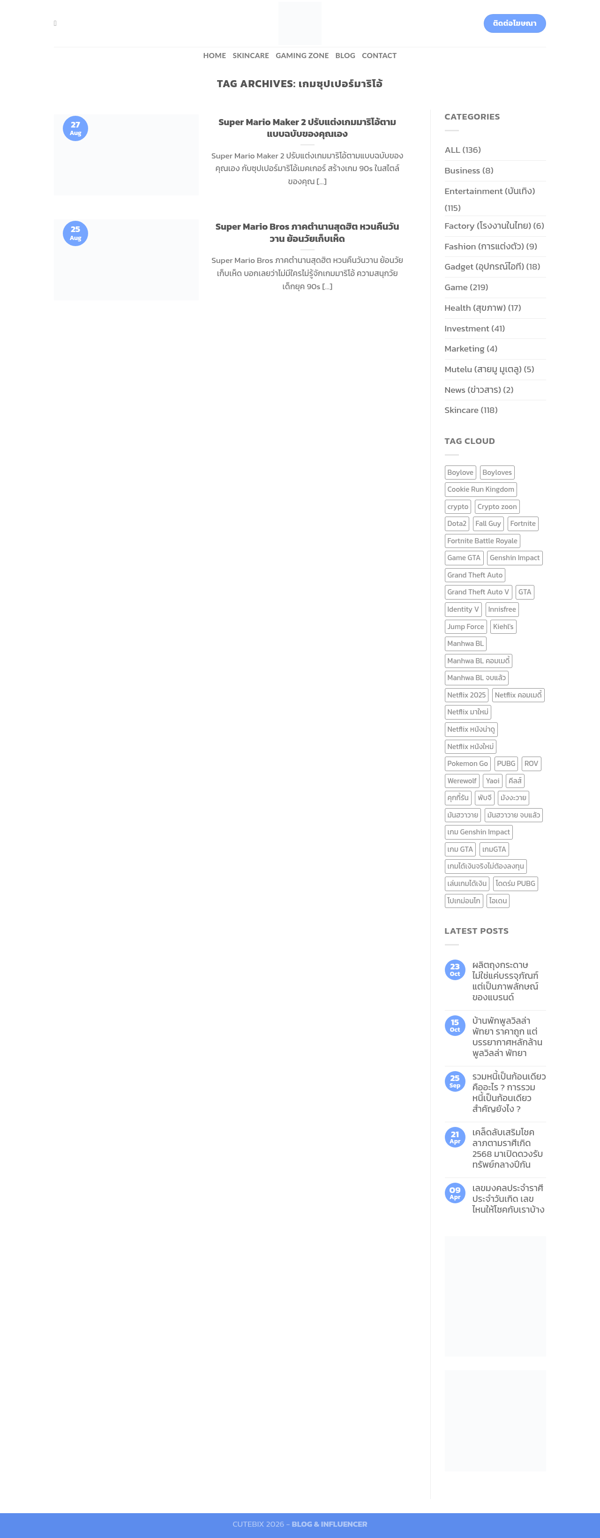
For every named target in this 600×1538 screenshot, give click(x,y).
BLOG (346, 55)
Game (456, 287)
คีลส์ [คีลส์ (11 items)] (515, 780)
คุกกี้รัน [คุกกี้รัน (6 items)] (458, 797)
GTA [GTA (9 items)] (525, 591)
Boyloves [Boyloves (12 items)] (497, 472)
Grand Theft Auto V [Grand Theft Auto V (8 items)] (479, 591)
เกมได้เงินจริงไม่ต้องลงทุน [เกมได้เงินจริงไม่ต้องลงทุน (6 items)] (486, 866)
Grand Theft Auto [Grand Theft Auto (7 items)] (475, 575)
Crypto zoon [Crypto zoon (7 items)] (497, 506)
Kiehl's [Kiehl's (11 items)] (503, 626)
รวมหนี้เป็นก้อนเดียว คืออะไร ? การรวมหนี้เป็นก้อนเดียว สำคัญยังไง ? (509, 1092)
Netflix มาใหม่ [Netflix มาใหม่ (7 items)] (468, 711)
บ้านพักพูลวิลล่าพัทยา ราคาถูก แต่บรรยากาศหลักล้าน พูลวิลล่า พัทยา (507, 1036)
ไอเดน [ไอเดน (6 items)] (498, 900)
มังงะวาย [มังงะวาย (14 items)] (513, 797)
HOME (214, 55)
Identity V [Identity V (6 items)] (464, 609)
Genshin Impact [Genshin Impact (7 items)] (515, 557)
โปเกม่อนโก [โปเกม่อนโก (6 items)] (464, 900)
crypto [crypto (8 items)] (458, 506)
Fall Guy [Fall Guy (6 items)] (489, 523)
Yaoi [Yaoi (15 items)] (492, 780)
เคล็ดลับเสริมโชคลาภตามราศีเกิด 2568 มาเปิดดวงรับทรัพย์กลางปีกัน (507, 1148)
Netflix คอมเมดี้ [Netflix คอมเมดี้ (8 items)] (518, 695)
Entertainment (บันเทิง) (490, 191)
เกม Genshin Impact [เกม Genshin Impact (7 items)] (479, 831)
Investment (467, 328)
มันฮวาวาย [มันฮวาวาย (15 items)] (463, 815)
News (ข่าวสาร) (473, 390)
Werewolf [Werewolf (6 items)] (462, 780)
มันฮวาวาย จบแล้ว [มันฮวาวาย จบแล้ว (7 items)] (514, 815)
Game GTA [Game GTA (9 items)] (464, 557)
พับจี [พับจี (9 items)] (484, 797)
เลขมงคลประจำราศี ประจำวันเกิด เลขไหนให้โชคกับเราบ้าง (508, 1199)
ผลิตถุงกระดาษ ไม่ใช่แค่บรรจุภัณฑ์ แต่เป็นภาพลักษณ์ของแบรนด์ (505, 981)
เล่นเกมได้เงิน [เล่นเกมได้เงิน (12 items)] (467, 883)
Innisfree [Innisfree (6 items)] (502, 609)
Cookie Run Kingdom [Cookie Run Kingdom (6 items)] (481, 489)
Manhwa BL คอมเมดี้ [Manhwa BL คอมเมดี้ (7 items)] (479, 660)
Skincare (250, 55)
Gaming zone (302, 55)
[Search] (57, 23)
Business (462, 170)
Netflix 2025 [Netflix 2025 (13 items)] (467, 695)
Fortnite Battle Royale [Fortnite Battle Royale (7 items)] (483, 540)
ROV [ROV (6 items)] (532, 763)
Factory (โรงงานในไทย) (488, 226)
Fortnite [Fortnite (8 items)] (523, 523)
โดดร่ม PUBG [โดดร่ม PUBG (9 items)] (515, 883)
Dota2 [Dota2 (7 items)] (457, 523)
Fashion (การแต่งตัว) (485, 246)
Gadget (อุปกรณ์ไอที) (485, 266)
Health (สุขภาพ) (475, 308)
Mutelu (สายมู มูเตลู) (483, 369)
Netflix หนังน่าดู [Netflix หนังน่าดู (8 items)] (471, 729)
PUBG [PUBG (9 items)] (506, 763)
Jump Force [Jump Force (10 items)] (466, 626)
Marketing (465, 348)
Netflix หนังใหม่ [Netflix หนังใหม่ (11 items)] (471, 746)
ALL (453, 150)
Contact (379, 55)
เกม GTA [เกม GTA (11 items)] (460, 849)
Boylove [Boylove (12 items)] (461, 472)
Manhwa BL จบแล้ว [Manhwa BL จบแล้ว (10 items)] (477, 677)
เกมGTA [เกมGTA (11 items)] (494, 849)
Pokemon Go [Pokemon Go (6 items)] (468, 763)
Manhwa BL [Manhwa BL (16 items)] (466, 643)
